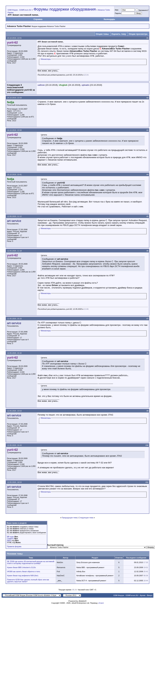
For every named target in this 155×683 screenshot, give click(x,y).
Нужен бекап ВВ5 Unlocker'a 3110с (21, 567)
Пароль (118, 13)
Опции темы (102, 34)
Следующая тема (86, 518)
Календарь (109, 19)
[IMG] (9, 540)
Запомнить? (142, 10)
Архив (142, 595)
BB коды (10, 537)
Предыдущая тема (69, 518)
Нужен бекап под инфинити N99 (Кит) (22, 576)
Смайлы (10, 539)
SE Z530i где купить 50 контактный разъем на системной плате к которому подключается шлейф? (30, 562)
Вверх (149, 595)
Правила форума (14, 546)
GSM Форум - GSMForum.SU (19, 10)
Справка (38, 19)
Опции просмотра (138, 34)
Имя (116, 10)
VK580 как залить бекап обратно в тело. (23, 571)
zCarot (101, 603)
